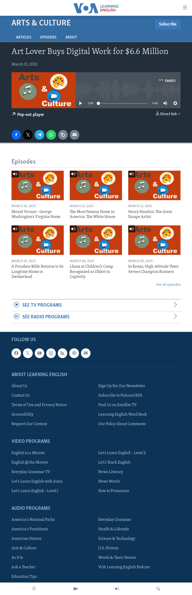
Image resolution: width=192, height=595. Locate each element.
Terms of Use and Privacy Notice (39, 405)
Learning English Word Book (122, 415)
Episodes (48, 37)
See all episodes (168, 285)
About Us (19, 386)
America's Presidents (30, 529)
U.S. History (108, 548)
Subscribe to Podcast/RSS (120, 396)
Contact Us (21, 396)
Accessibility (23, 415)
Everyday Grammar (114, 520)
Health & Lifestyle (113, 529)
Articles (23, 37)
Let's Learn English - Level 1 (35, 491)
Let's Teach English (114, 462)
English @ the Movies (30, 462)
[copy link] (63, 134)
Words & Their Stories (117, 558)
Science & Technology (116, 539)
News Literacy (110, 472)
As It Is (17, 558)
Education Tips (24, 577)
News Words (109, 481)
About (71, 37)
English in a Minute (28, 453)
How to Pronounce (113, 491)
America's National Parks (33, 520)
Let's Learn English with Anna (37, 481)
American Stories (27, 539)
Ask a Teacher (24, 567)
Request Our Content (29, 424)
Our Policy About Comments (122, 424)
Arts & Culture (24, 548)
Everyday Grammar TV (31, 472)
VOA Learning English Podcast (124, 567)
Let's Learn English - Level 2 (122, 453)
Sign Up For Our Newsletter (121, 386)
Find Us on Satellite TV (117, 405)
